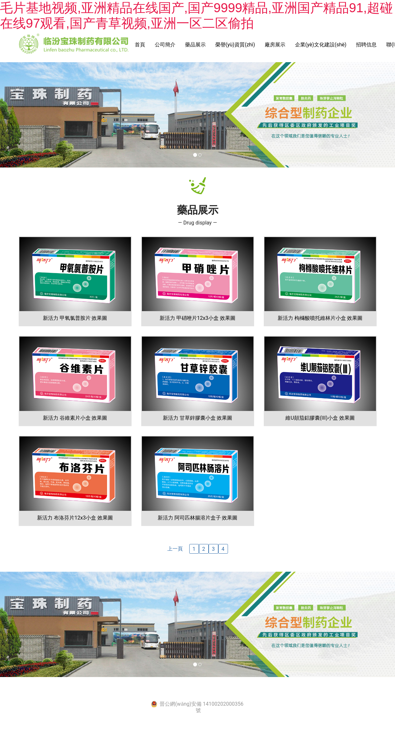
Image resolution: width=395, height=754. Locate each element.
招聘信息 (366, 45)
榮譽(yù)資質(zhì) (235, 45)
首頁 (140, 45)
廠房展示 (275, 45)
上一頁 (175, 549)
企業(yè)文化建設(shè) (321, 45)
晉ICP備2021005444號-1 (189, 690)
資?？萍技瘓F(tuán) (280, 690)
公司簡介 (165, 45)
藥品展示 (195, 45)
